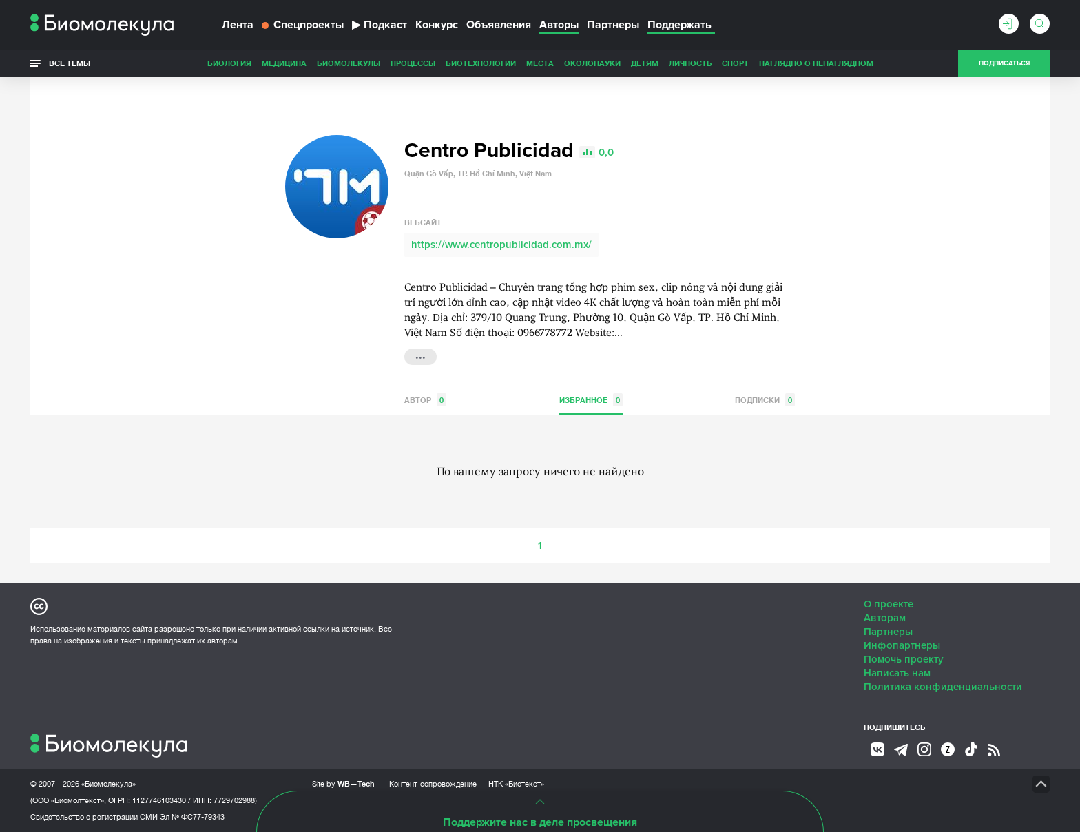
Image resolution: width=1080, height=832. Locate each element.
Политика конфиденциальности (943, 686)
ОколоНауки (592, 63)
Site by (343, 783)
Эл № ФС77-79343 (192, 817)
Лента (237, 25)
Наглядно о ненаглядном (816, 63)
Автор (425, 399)
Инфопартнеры (902, 645)
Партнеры (613, 25)
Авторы (559, 25)
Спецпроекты (303, 25)
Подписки (765, 399)
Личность (690, 63)
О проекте (888, 604)
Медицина (284, 63)
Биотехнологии (481, 63)
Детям (644, 63)
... (420, 355)
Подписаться (1004, 63)
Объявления (498, 25)
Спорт (735, 63)
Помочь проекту (904, 659)
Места (540, 63)
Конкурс (436, 25)
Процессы (413, 63)
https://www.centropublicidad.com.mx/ (501, 244)
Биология (229, 63)
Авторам (885, 618)
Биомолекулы (348, 63)
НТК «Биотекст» (516, 784)
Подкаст (379, 25)
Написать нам (897, 673)
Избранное (591, 399)
